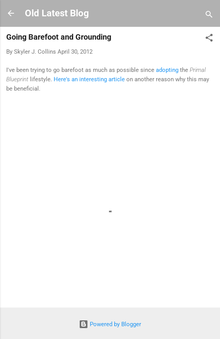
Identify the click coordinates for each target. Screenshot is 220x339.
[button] (209, 39)
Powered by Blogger (110, 324)
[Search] (209, 16)
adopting (167, 69)
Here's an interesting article (89, 79)
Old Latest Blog (57, 13)
